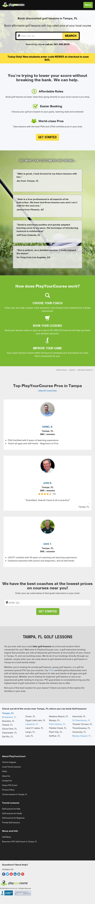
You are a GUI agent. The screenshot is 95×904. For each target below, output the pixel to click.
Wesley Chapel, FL (81, 735)
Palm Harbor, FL (57, 724)
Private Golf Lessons (11, 822)
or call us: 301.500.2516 (55, 44)
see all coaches (47, 390)
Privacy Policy (8, 789)
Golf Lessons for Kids (11, 809)
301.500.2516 (57, 330)
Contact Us (7, 780)
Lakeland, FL (31, 724)
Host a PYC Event (9, 785)
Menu (89, 5)
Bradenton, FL (9, 717)
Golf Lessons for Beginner (13, 818)
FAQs (4, 771)
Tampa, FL (8, 713)
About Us (6, 776)
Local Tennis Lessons (11, 766)
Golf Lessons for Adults (12, 813)
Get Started (47, 137)
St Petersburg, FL (81, 720)
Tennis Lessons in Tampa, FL (14, 794)
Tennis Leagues (9, 762)
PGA (51, 670)
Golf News (6, 837)
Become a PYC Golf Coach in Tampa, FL (19, 841)
